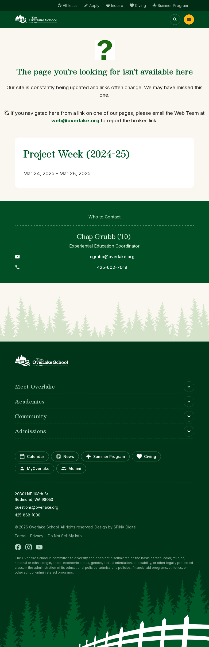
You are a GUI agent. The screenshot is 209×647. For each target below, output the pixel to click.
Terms (20, 536)
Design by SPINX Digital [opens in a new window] (115, 527)
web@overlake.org (75, 120)
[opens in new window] (104, 507)
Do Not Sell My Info (65, 536)
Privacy (36, 536)
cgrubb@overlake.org (112, 256)
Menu (189, 19)
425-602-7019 (112, 267)
